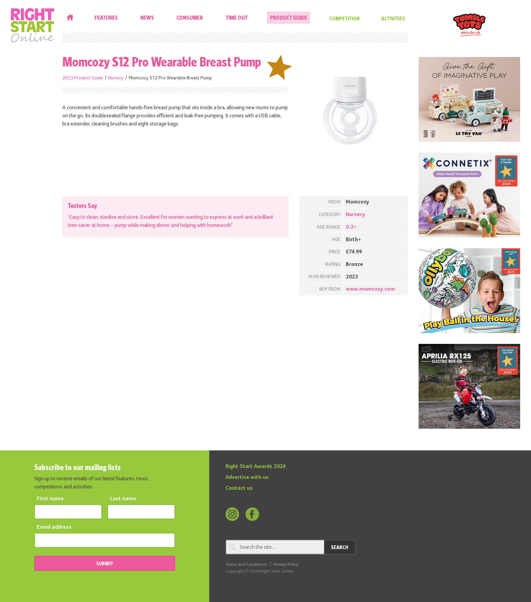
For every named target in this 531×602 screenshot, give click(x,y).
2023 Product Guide (82, 78)
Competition (344, 18)
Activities (393, 18)
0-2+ (351, 227)
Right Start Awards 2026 (256, 466)
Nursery (116, 78)
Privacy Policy (286, 564)
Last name (123, 499)
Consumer (189, 17)
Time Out (237, 17)
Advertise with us (247, 477)
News (147, 17)
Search (339, 547)
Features (106, 17)
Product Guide (288, 17)
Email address (54, 527)
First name (50, 499)
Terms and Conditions (246, 564)
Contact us (239, 488)
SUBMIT (104, 563)
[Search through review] (275, 547)
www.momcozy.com (370, 289)
